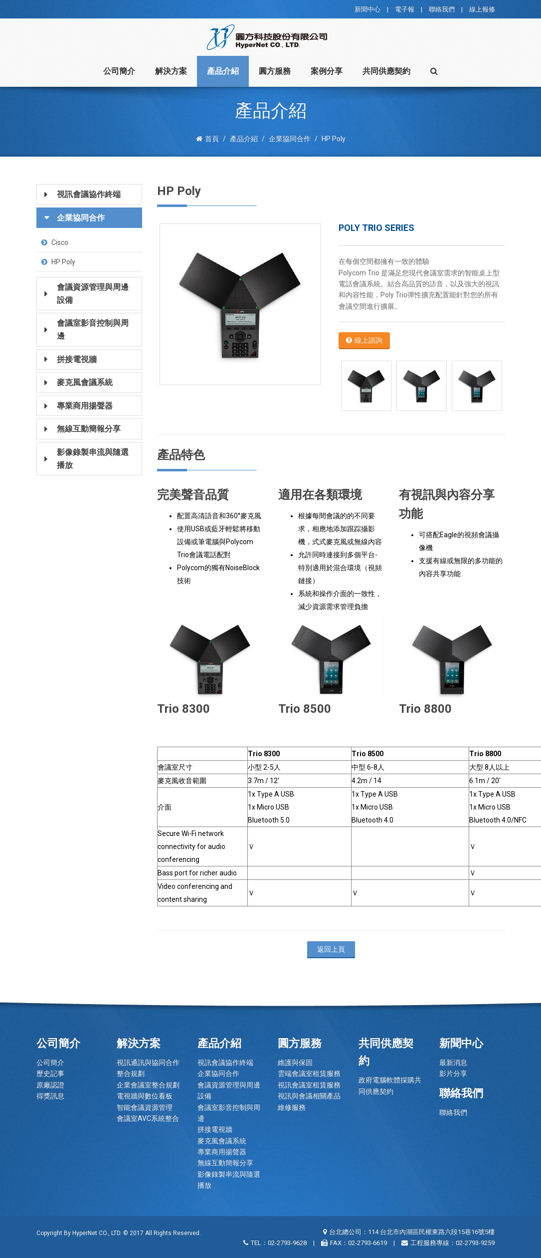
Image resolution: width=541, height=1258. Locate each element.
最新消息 (453, 1062)
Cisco (54, 242)
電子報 (404, 9)
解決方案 (171, 71)
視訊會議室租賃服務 (309, 1085)
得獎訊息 (50, 1096)
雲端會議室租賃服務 (309, 1073)
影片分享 (453, 1073)
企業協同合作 (218, 1073)
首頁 (207, 139)
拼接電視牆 (214, 1129)
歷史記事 (50, 1073)
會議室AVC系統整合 (148, 1118)
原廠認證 (50, 1085)
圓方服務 (275, 71)
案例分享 (327, 71)
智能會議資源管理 (145, 1107)
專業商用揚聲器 (221, 1152)
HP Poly (58, 262)
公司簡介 (119, 71)
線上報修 (482, 9)
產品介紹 (223, 71)
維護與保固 (295, 1062)
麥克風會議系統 (221, 1141)
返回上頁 (331, 949)
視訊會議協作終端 (225, 1062)
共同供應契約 (386, 71)
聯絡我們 (442, 9)
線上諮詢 (364, 340)
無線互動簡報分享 (225, 1163)
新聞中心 (367, 9)
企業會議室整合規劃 (148, 1085)
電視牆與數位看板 (145, 1096)
